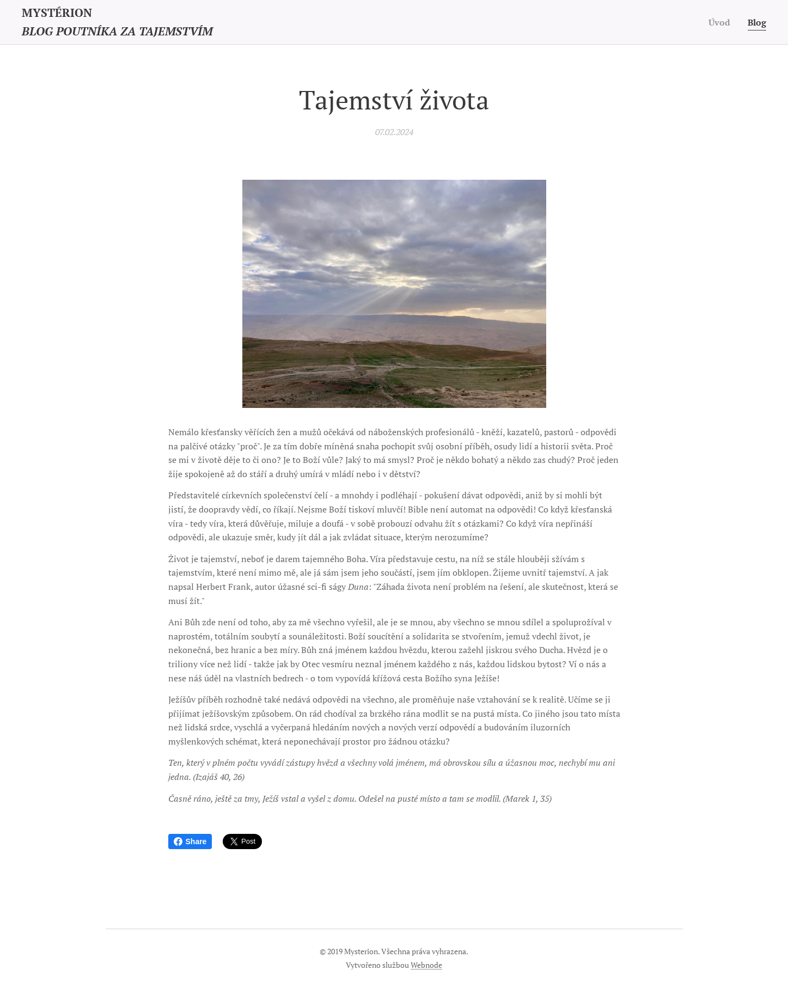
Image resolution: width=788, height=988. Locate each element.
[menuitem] (720, 22)
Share (190, 841)
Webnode (426, 965)
